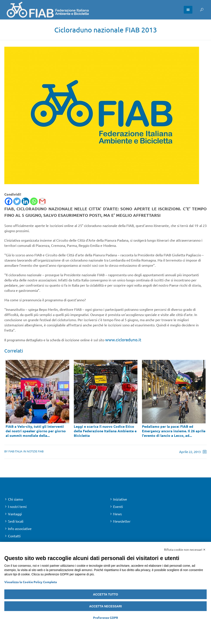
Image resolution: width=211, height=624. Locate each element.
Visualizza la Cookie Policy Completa (30, 582)
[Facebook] (8, 201)
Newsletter (121, 521)
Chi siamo (15, 499)
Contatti (14, 536)
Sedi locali (15, 521)
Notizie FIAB (35, 451)
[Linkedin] (25, 201)
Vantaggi (15, 514)
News (117, 514)
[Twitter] (17, 201)
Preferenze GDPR (105, 617)
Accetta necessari (105, 606)
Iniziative (120, 499)
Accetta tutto (105, 594)
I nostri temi (17, 506)
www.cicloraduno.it (123, 339)
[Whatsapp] (34, 201)
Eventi (118, 506)
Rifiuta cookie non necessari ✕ (185, 549)
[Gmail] (42, 201)
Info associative (20, 528)
